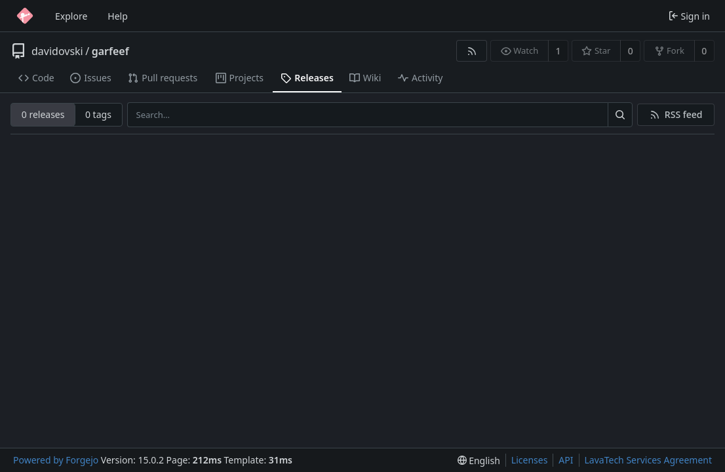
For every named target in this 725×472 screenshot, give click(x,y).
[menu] (479, 460)
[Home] (25, 16)
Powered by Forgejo (55, 460)
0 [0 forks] (704, 51)
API (565, 460)
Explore (71, 16)
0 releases (43, 114)
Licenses (529, 460)
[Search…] (620, 114)
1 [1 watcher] (558, 51)
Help (118, 16)
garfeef (110, 51)
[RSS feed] (471, 51)
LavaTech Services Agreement (648, 460)
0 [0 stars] (630, 51)
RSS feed (684, 114)
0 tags (98, 114)
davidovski (57, 51)
